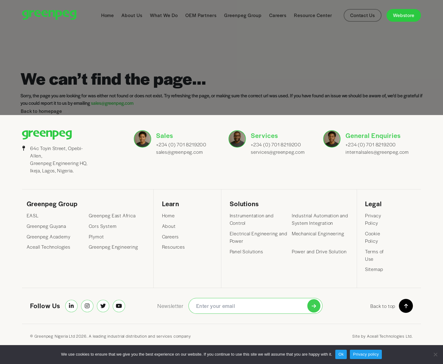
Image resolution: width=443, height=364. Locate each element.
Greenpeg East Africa (112, 215)
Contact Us (362, 15)
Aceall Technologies (48, 246)
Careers (170, 236)
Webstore (403, 15)
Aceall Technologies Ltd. (390, 336)
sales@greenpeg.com (179, 152)
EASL (33, 215)
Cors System (103, 226)
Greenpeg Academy (48, 236)
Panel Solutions (246, 251)
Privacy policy (366, 354)
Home (168, 215)
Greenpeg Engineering (113, 246)
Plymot (96, 236)
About (169, 226)
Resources (173, 246)
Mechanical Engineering (318, 233)
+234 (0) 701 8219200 (181, 144)
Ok (341, 354)
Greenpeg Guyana (46, 226)
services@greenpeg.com (276, 152)
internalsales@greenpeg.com (370, 152)
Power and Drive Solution (319, 251)
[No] (435, 354)
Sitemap (374, 269)
